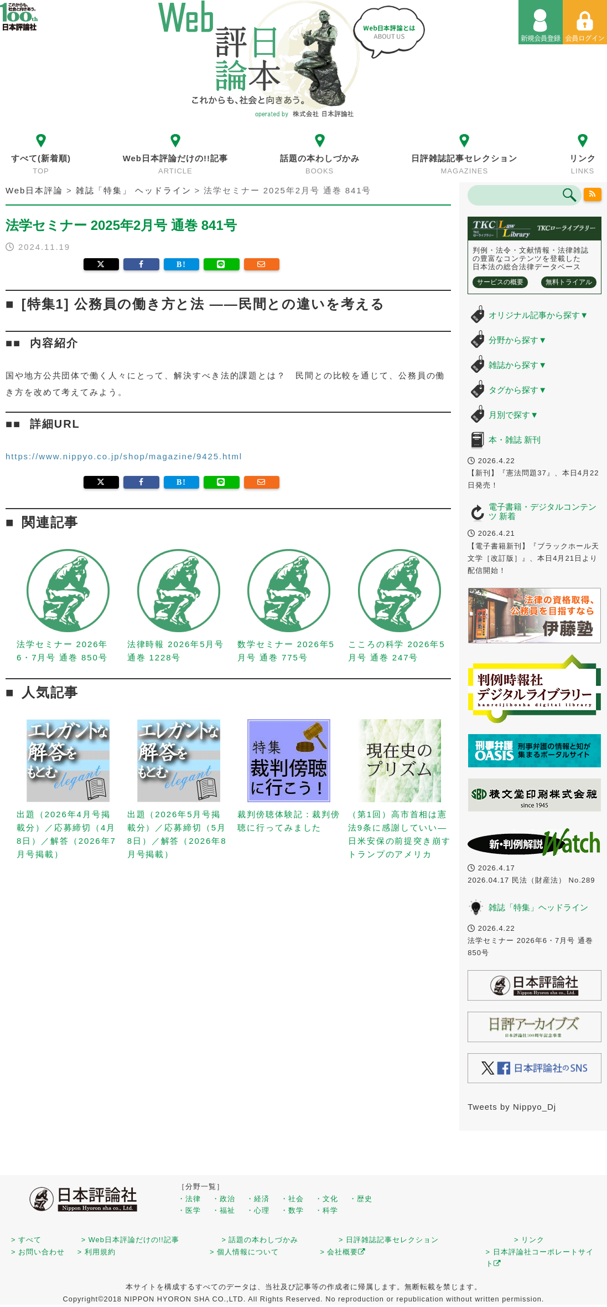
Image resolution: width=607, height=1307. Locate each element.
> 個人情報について (244, 1252)
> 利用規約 (96, 1252)
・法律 (189, 1199)
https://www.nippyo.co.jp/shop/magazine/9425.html (124, 456)
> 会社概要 (343, 1252)
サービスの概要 (500, 282)
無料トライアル (569, 282)
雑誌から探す (518, 365)
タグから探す (518, 389)
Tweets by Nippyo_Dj (512, 1106)
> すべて (26, 1240)
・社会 (292, 1199)
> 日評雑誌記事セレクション (389, 1240)
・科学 (326, 1210)
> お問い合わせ (38, 1252)
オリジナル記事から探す (538, 315)
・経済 (257, 1199)
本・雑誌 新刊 (515, 439)
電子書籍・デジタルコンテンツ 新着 (542, 511)
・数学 (292, 1210)
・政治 (223, 1199)
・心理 (257, 1210)
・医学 (189, 1210)
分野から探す (518, 340)
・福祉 (223, 1210)
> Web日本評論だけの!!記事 (130, 1240)
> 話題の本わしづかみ (260, 1240)
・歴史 (360, 1199)
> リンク (529, 1240)
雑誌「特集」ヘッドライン (538, 907)
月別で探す (513, 414)
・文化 (326, 1199)
